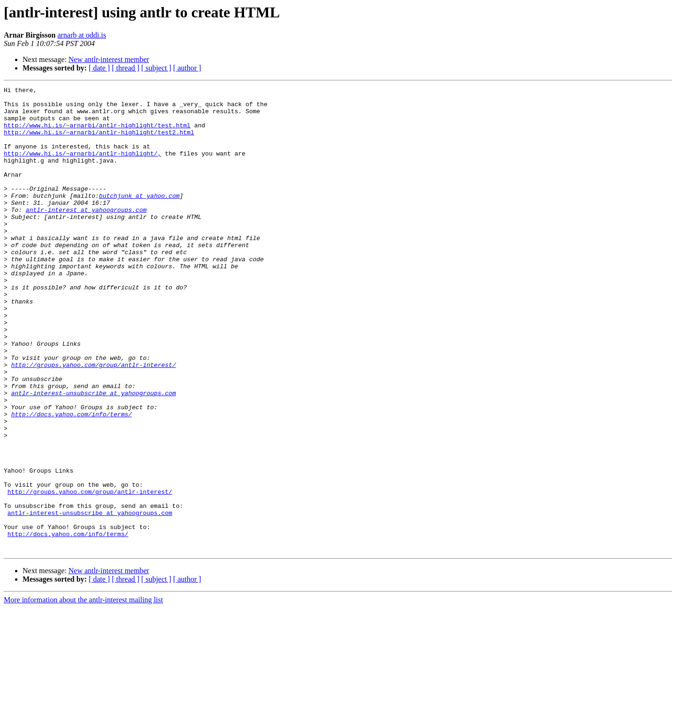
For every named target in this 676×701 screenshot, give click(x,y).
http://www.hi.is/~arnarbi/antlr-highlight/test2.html (99, 142)
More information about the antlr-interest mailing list (83, 693)
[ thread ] (125, 68)
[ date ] (99, 68)
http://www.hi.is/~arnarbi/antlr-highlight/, (82, 167)
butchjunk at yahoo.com (139, 218)
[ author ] (187, 68)
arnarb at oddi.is (81, 35)
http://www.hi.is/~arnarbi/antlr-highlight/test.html (97, 133)
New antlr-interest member (109, 59)
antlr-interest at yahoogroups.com (86, 235)
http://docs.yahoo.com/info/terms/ (71, 480)
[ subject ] (156, 68)
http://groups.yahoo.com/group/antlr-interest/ (93, 421)
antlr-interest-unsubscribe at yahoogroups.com (93, 455)
